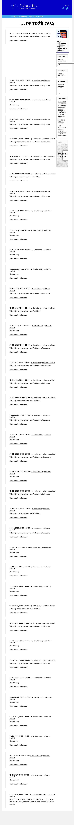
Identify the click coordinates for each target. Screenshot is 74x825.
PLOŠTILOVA (62, 131)
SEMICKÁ (61, 114)
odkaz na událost (45, 33)
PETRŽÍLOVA (62, 101)
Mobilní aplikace (38, 16)
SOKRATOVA (62, 136)
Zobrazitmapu (62, 155)
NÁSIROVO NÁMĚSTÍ (61, 120)
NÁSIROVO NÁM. (61, 117)
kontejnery (32, 33)
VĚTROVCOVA (62, 104)
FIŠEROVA (61, 129)
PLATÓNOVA (62, 106)
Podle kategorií (23, 16)
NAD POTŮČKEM (62, 126)
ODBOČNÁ (61, 110)
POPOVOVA (61, 108)
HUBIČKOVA (62, 134)
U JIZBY (60, 124)
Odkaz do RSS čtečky (61, 74)
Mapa (30, 16)
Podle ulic (14, 16)
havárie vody (37, 100)
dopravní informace (38, 794)
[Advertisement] (31, 60)
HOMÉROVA (61, 112)
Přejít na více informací (18, 40)
